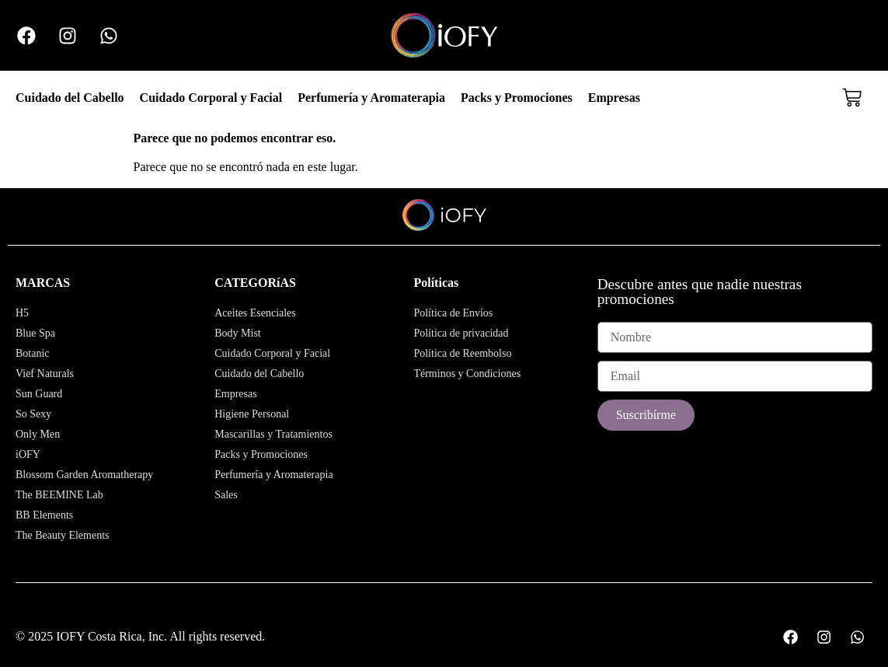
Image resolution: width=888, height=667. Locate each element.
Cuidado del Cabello (70, 97)
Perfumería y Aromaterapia (371, 97)
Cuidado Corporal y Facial (211, 97)
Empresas (614, 97)
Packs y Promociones (517, 97)
